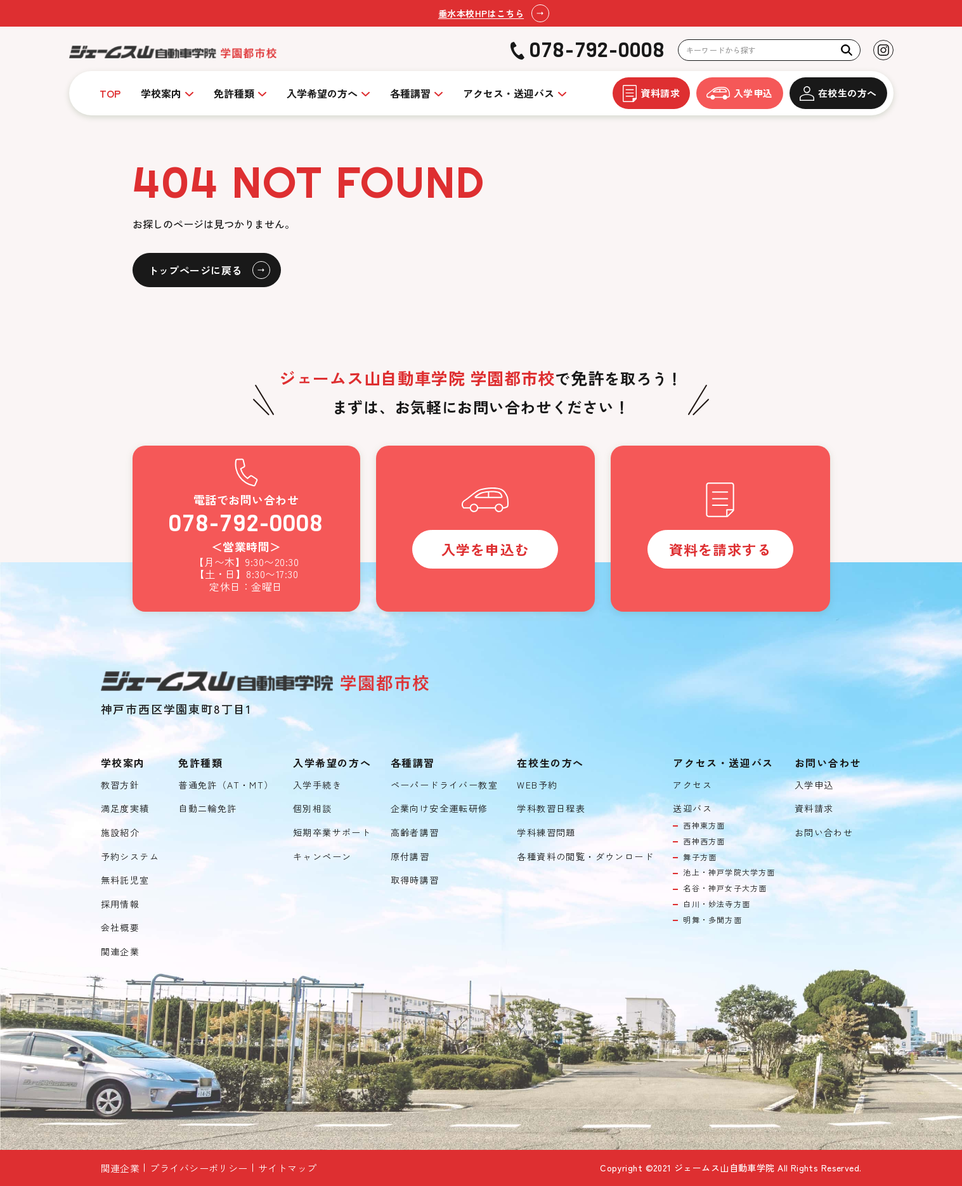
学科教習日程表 (551, 808)
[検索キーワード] (769, 50)
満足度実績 (125, 808)
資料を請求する (720, 549)
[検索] (847, 50)
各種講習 (410, 93)
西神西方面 (704, 841)
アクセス (692, 785)
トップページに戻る (195, 270)
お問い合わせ (824, 833)
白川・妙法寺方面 (716, 904)
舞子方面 (700, 857)
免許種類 (234, 93)
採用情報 (120, 904)
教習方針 (120, 785)
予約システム (130, 857)
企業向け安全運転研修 (439, 808)
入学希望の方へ (322, 93)
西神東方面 (704, 825)
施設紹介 (120, 833)
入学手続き (317, 785)
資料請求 (651, 93)
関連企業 (120, 952)
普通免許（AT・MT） (225, 785)
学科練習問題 (546, 833)
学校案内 (161, 93)
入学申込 (739, 93)
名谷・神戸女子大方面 (725, 888)
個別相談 (312, 808)
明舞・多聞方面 (712, 920)
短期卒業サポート (332, 833)
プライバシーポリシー (199, 1168)
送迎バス (692, 808)
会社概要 (120, 928)
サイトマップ (287, 1168)
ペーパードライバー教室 (444, 785)
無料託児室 (125, 880)
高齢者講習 (415, 833)
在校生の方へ (838, 93)
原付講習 (410, 857)
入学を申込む (485, 549)
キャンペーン (322, 857)
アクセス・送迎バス (508, 93)
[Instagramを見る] (883, 50)
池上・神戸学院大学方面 (729, 872)
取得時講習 (415, 880)
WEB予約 (537, 785)
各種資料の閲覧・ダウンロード (585, 857)
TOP (110, 93)
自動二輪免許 (207, 808)
